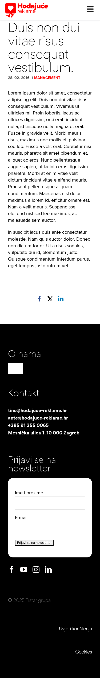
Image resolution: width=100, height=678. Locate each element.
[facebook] (11, 569)
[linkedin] (48, 569)
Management (47, 78)
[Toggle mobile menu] (91, 8)
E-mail (21, 517)
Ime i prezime (29, 493)
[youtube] (23, 569)
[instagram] (36, 569)
